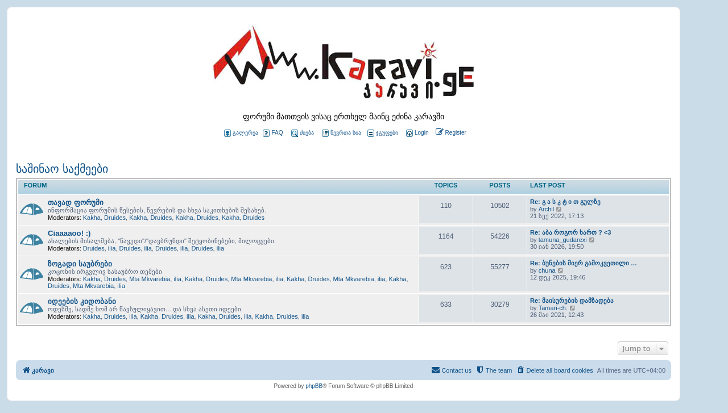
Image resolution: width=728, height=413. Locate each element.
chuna (547, 270)
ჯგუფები (382, 133)
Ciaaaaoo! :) (69, 233)
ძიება (302, 133)
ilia (111, 248)
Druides (115, 217)
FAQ (273, 133)
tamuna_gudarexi (563, 239)
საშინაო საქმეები (62, 168)
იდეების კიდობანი (82, 301)
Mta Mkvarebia (149, 279)
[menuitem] (416, 133)
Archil (547, 209)
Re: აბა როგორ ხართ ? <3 (570, 232)
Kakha (92, 217)
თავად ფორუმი (76, 202)
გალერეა (241, 133)
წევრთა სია (341, 133)
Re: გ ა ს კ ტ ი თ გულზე (565, 201)
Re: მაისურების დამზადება (572, 300)
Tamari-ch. (553, 307)
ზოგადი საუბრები (80, 264)
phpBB (313, 386)
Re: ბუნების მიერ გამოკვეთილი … (583, 263)
